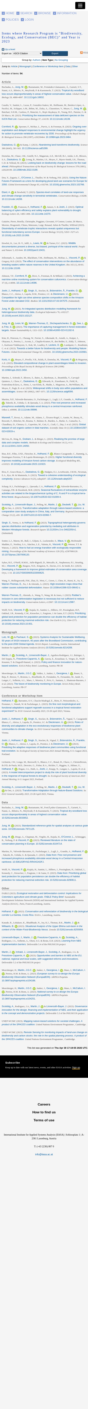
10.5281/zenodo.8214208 (59, 647)
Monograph (25, 66)
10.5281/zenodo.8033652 (15, 817)
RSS (83, 52)
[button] (55, 53)
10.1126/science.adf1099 (35, 148)
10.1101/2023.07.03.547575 (53, 301)
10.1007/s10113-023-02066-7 (36, 515)
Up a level (8, 49)
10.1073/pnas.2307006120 (15, 554)
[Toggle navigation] (80, 5)
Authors (36, 60)
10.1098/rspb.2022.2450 (14, 370)
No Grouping (61, 60)
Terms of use (44, 1120)
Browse (44, 13)
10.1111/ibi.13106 (11, 268)
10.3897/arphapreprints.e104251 (18, 998)
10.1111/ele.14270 (41, 214)
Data (67, 66)
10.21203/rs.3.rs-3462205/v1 (61, 529)
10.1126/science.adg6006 (59, 391)
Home (10, 13)
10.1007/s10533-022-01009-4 (46, 497)
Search (26, 13)
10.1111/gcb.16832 (34, 97)
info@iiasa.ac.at (44, 1154)
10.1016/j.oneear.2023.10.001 (17, 623)
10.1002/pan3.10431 (34, 250)
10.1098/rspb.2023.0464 (58, 137)
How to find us (44, 1112)
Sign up (76, 1067)
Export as (6, 53)
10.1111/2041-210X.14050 (15, 446)
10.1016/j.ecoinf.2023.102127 (17, 315)
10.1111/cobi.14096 (26, 282)
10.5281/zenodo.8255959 (70, 929)
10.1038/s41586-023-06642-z (65, 587)
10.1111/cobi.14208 (12, 199)
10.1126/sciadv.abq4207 (59, 478)
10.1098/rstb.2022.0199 (25, 169)
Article (14, 66)
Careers (44, 1104)
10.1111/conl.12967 (64, 602)
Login (29, 19)
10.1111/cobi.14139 (60, 119)
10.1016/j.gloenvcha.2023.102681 (69, 352)
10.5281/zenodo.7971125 (21, 829)
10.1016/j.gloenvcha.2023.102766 (66, 184)
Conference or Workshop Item (48, 66)
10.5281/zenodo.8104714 (49, 843)
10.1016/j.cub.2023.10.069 (15, 235)
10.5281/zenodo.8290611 (63, 880)
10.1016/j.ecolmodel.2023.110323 (28, 464)
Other (75, 66)
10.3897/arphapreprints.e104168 (18, 980)
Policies (12, 19)
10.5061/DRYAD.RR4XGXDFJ (28, 862)
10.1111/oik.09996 (27, 409)
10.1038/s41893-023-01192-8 (58, 330)
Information (67, 13)
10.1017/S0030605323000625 (28, 572)
